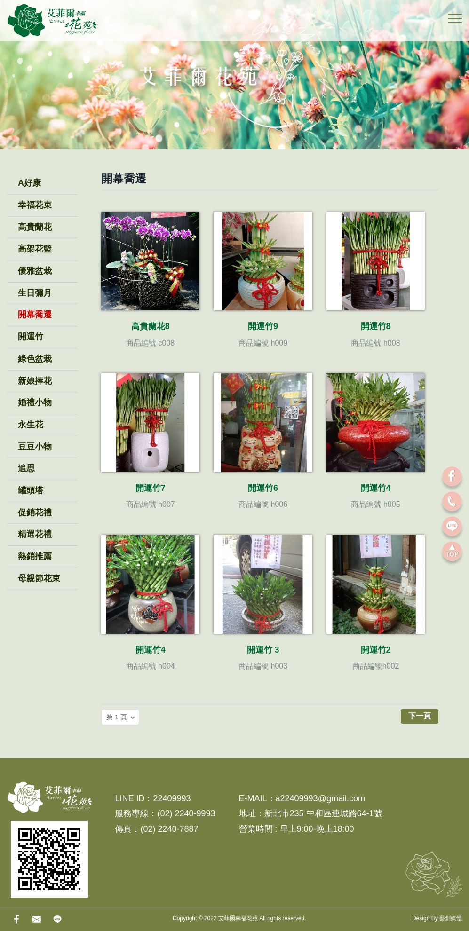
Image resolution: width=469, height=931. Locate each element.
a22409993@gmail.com (320, 798)
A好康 (29, 183)
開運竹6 (263, 488)
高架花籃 (35, 248)
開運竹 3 (263, 650)
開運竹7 (150, 488)
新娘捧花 (35, 381)
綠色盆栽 (35, 358)
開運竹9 (263, 326)
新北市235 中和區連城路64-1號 (323, 813)
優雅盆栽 (35, 271)
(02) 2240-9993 (186, 813)
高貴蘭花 (35, 227)
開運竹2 (376, 650)
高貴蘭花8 (150, 326)
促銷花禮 (35, 512)
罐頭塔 (30, 490)
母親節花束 (39, 578)
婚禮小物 (35, 402)
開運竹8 (376, 326)
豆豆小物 (35, 446)
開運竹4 (376, 488)
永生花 (30, 424)
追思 (26, 468)
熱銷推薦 (35, 556)
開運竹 (30, 336)
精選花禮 (35, 534)
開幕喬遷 (35, 314)
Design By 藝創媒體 (437, 918)
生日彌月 (35, 293)
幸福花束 (35, 205)
